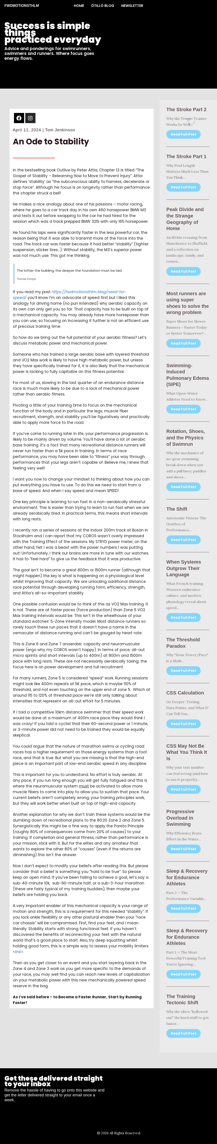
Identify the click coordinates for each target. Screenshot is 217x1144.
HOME (79, 5)
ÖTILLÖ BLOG (102, 5)
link (18, 951)
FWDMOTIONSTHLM (21, 6)
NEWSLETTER (132, 5)
